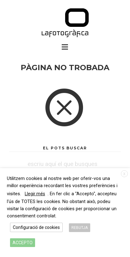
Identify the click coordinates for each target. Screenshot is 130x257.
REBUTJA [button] (79, 227)
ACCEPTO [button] (23, 242)
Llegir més (35, 193)
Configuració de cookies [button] (36, 227)
